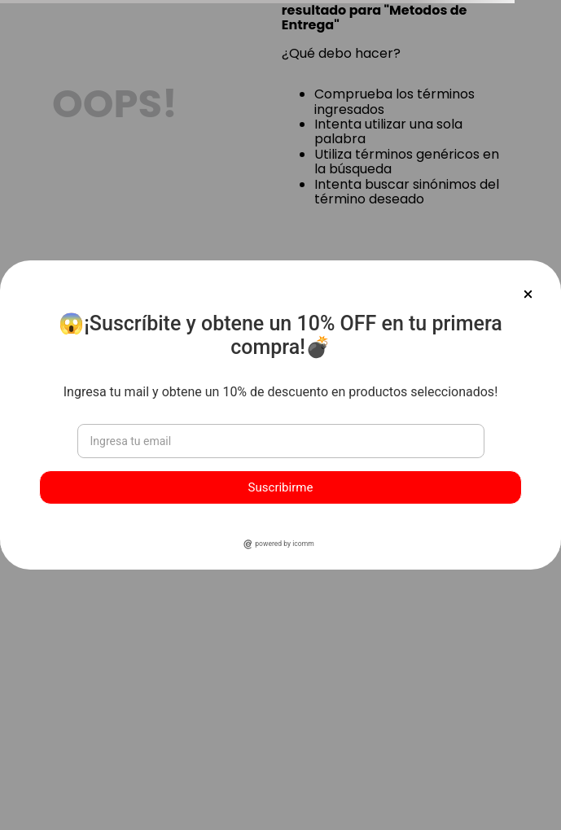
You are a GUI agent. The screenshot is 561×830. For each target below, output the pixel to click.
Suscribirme (280, 487)
